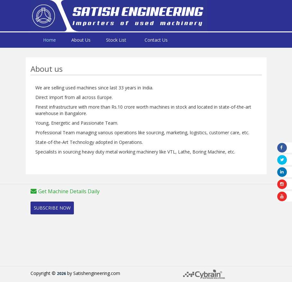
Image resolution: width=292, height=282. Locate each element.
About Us (81, 40)
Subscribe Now (52, 208)
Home (49, 40)
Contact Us (156, 40)
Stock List (116, 40)
